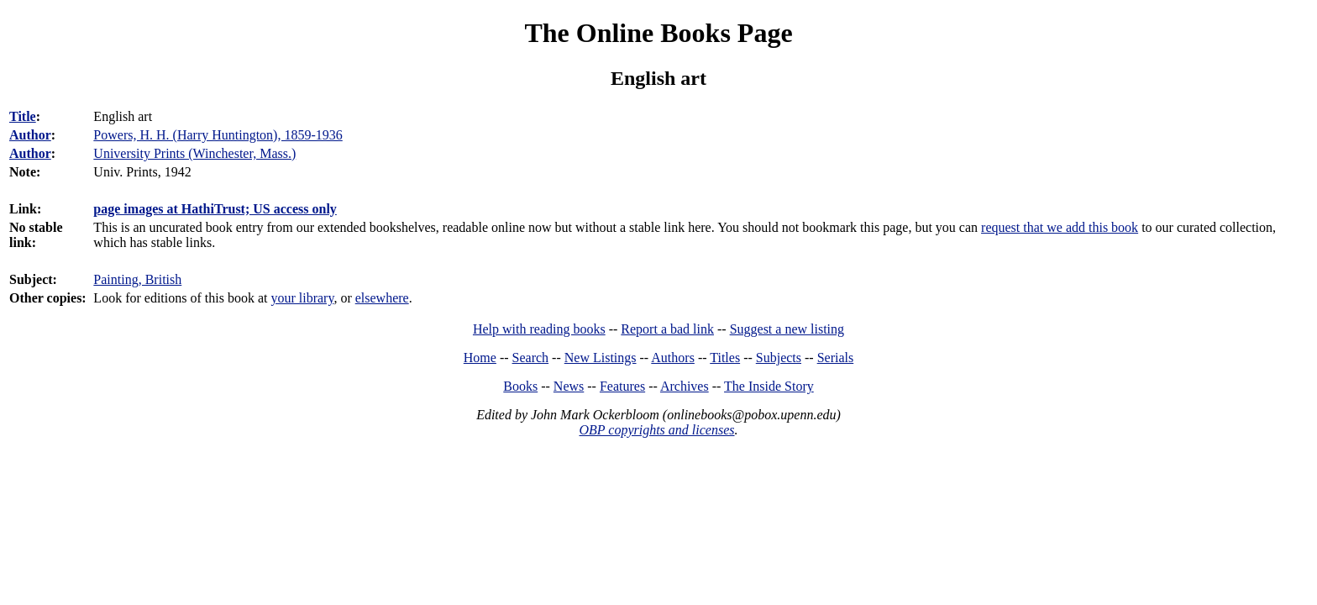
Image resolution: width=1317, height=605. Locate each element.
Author (30, 135)
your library (301, 298)
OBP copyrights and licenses (656, 430)
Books (520, 386)
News (569, 386)
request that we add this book (1059, 227)
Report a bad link (667, 329)
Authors (673, 357)
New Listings (600, 357)
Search (530, 357)
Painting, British (137, 279)
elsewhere (382, 298)
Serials (835, 357)
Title (22, 116)
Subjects (778, 357)
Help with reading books (539, 329)
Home (480, 357)
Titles (725, 357)
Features (622, 386)
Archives (684, 386)
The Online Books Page (658, 33)
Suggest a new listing (787, 329)
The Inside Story (769, 386)
